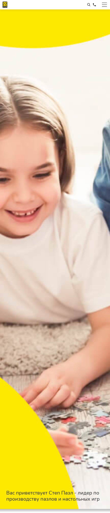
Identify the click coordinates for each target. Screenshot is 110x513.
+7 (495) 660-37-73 (94, 4)
